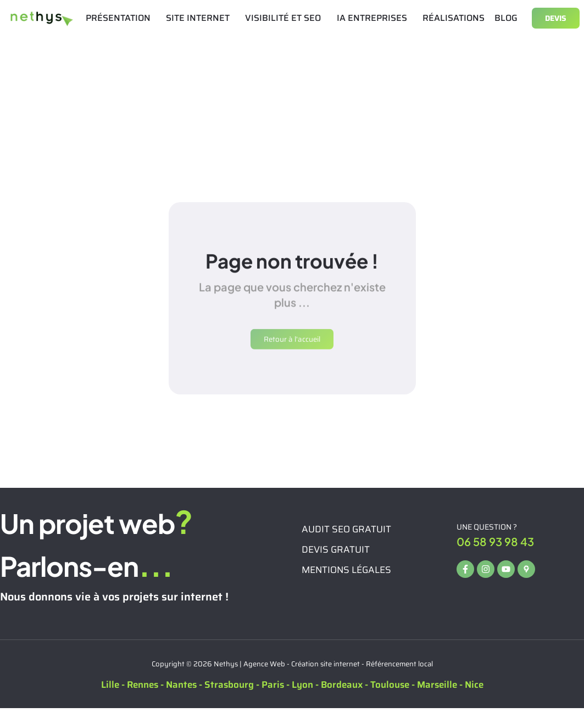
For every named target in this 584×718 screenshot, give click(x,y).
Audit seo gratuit (346, 538)
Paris (273, 694)
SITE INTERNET (200, 18)
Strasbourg (229, 694)
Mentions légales (346, 579)
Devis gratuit (336, 559)
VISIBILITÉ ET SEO (285, 18)
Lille (110, 694)
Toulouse (389, 694)
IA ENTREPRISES (375, 18)
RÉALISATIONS (453, 18)
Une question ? (487, 537)
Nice (474, 694)
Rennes (142, 694)
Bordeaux (342, 694)
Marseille (437, 694)
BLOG (506, 18)
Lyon (302, 694)
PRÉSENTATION (121, 18)
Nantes (181, 694)
